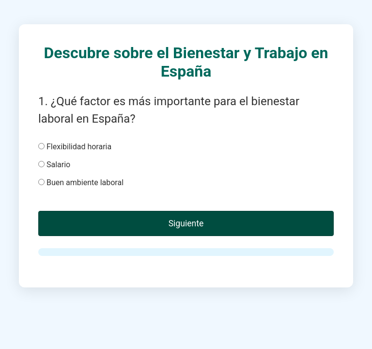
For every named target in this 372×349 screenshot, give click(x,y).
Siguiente (186, 223)
